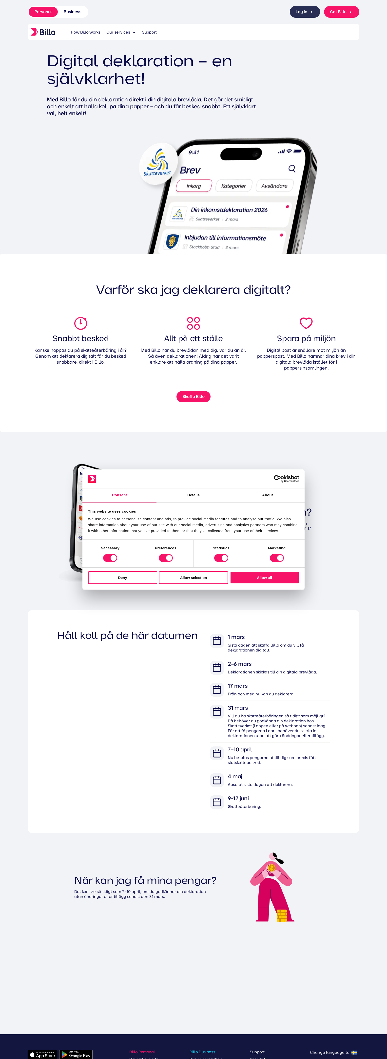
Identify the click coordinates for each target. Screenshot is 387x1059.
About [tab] (267, 495)
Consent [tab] (119, 495)
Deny (122, 578)
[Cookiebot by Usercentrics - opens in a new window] (277, 479)
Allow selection (193, 578)
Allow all (264, 578)
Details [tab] (193, 495)
